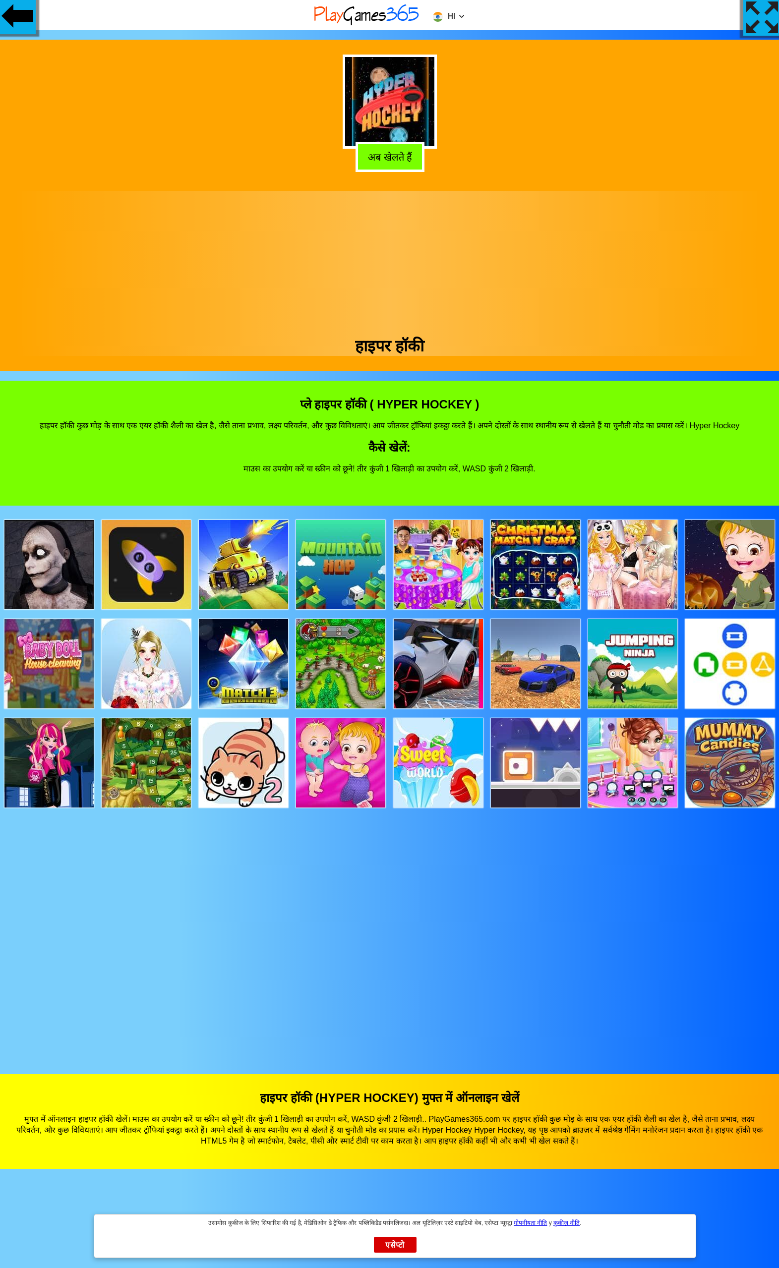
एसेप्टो (395, 1245)
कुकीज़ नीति (566, 1222)
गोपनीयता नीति (530, 1222)
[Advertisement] (389, 260)
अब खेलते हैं (388, 156)
